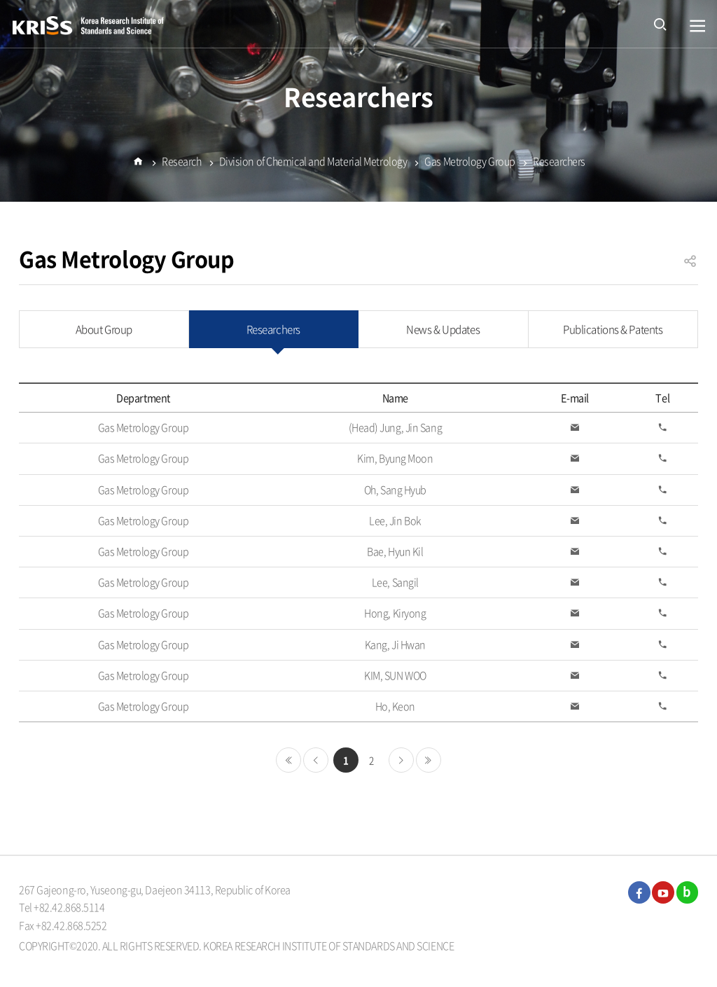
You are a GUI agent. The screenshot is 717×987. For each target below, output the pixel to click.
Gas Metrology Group (469, 164)
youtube (663, 892)
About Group (104, 329)
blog (687, 892)
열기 (698, 26)
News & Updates (443, 329)
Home (138, 170)
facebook (639, 892)
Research (181, 164)
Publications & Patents (612, 329)
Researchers (559, 164)
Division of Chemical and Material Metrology (313, 164)
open (660, 24)
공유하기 (690, 267)
